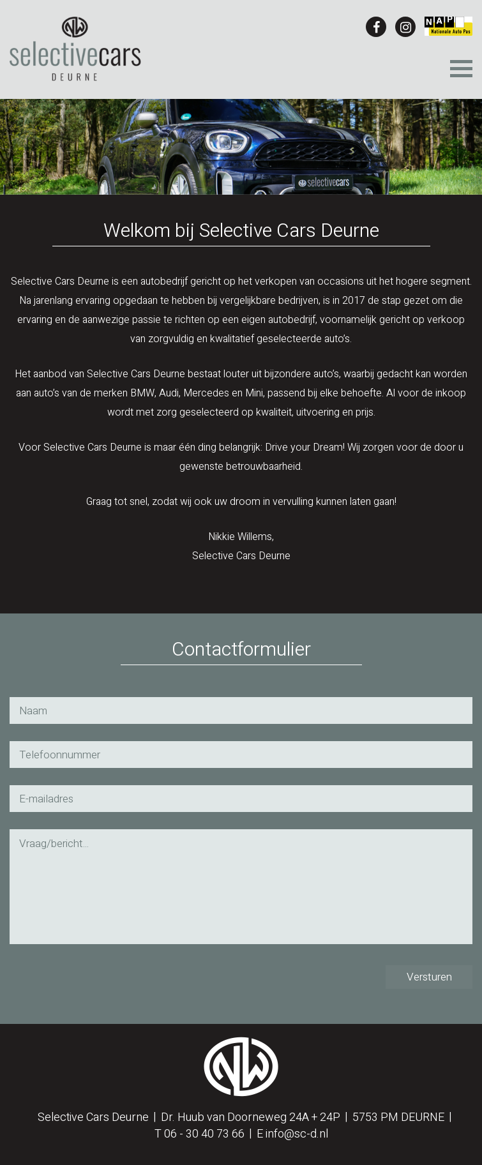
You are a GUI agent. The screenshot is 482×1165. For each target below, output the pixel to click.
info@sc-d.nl (297, 1134)
